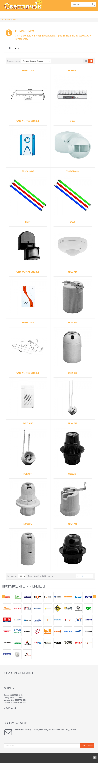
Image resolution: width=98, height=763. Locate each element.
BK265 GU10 (28, 423)
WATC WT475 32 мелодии (27, 272)
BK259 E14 (27, 474)
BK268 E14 (72, 423)
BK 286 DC (72, 70)
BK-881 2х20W (28, 70)
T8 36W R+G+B (28, 171)
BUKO (15, 20)
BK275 (72, 222)
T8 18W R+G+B (72, 171)
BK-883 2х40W (28, 322)
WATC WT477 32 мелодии (27, 121)
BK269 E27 (72, 524)
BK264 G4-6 (72, 373)
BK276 (28, 222)
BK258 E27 (72, 322)
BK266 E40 (72, 272)
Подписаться (87, 745)
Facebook (94, 757)
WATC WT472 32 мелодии (27, 373)
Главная (6, 20)
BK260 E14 (27, 524)
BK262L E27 (72, 474)
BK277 (72, 121)
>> (91, 576)
